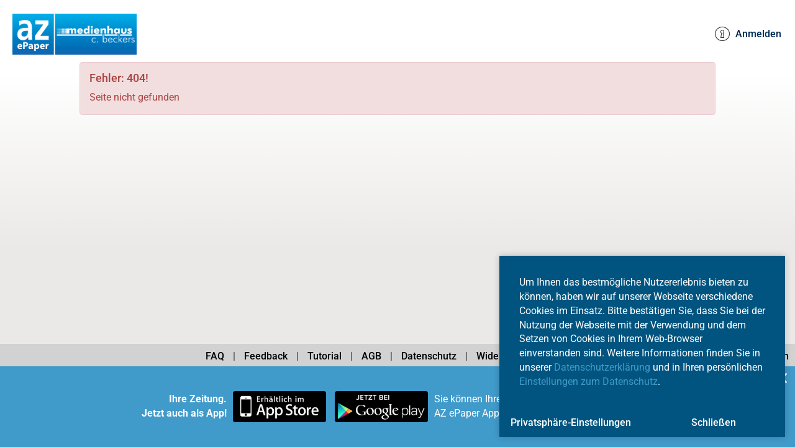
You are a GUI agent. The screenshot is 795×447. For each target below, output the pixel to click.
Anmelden (748, 34)
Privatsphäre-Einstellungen (571, 422)
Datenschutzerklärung (602, 367)
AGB (371, 356)
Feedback (266, 356)
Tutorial (324, 356)
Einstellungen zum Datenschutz (588, 381)
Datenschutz (429, 356)
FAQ (215, 356)
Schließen (713, 422)
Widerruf (496, 356)
